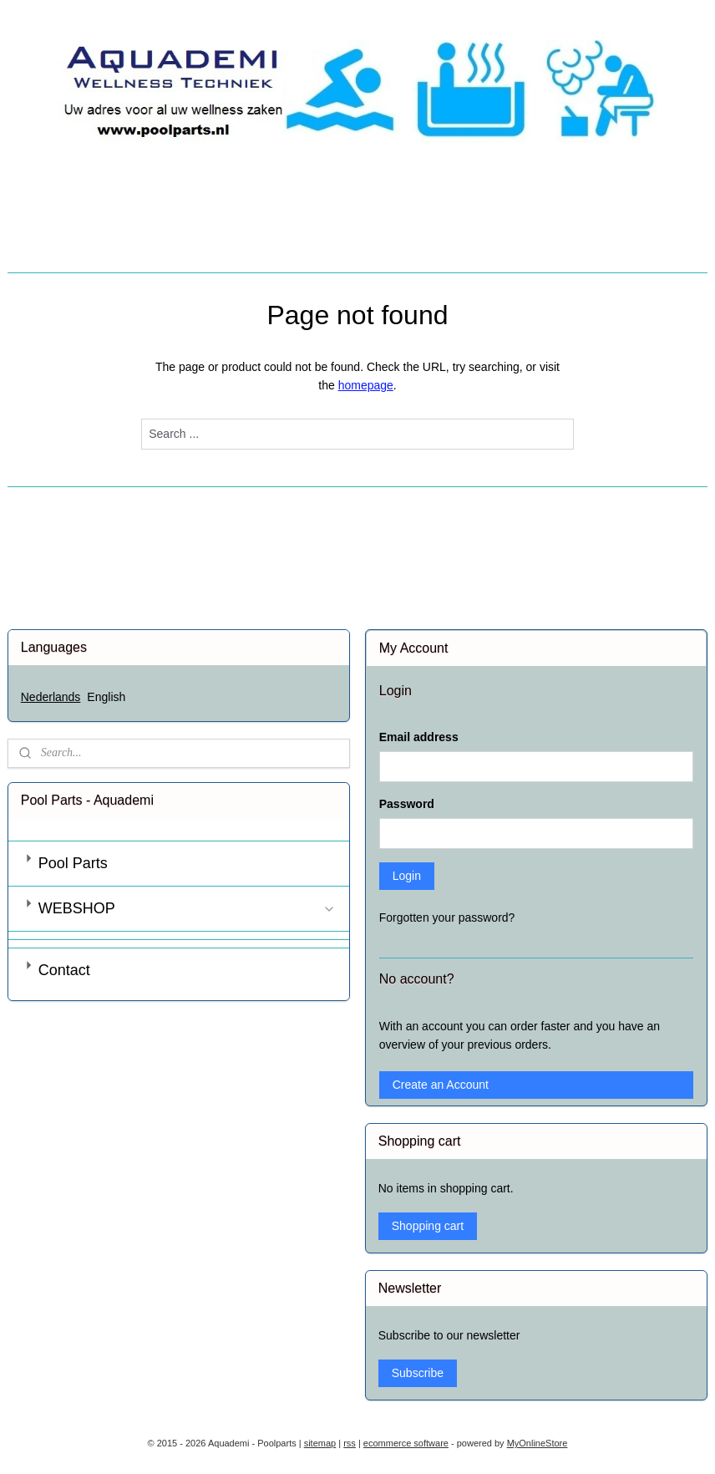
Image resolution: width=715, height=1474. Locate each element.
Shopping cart (428, 1226)
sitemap (320, 1443)
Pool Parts (73, 863)
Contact (64, 970)
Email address (419, 737)
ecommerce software (406, 1443)
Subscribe (418, 1373)
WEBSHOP (187, 908)
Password (406, 804)
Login (407, 875)
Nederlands (51, 697)
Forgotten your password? (447, 917)
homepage (365, 385)
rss (349, 1443)
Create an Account (441, 1084)
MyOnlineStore (537, 1443)
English (106, 697)
